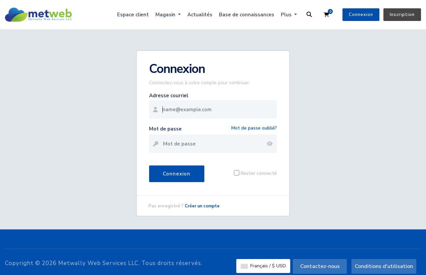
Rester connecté (259, 173)
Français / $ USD (263, 266)
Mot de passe (165, 129)
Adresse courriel (168, 95)
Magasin (166, 14)
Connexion (361, 15)
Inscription (402, 15)
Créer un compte (202, 206)
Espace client (133, 14)
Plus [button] (287, 14)
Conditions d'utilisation (384, 266)
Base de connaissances (246, 14)
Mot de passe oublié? (254, 128)
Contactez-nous (320, 266)
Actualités (199, 14)
